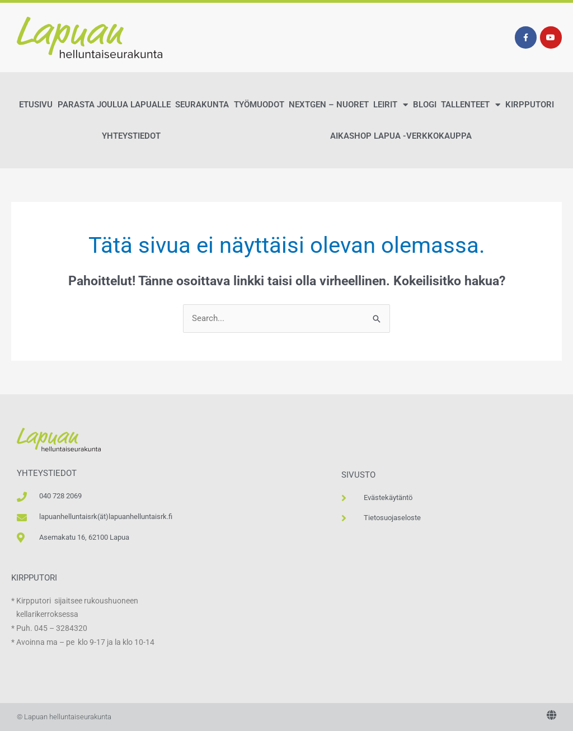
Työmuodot (259, 105)
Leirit (390, 105)
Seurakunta (202, 105)
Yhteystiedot (131, 136)
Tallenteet (470, 105)
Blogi (424, 105)
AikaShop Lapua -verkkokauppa (401, 136)
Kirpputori (529, 105)
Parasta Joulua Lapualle (114, 105)
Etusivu (36, 105)
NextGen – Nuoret (329, 105)
